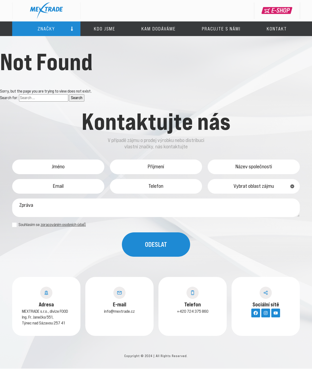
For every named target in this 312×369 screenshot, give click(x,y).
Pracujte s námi (221, 28)
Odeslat (156, 245)
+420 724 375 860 (192, 311)
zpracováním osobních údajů (63, 225)
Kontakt (277, 28)
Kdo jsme (104, 28)
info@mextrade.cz (119, 311)
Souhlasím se (49, 225)
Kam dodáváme (158, 28)
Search (76, 97)
